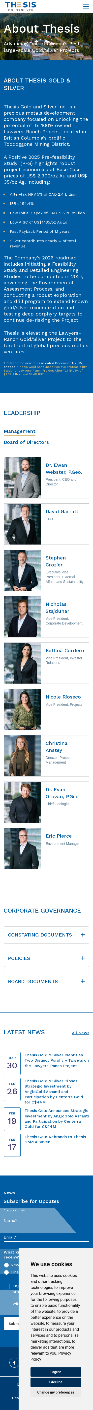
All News (80, 1032)
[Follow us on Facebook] (14, 1363)
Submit (15, 1324)
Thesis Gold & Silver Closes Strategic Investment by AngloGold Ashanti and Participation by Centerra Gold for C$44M (54, 1091)
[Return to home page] (20, 6)
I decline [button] (55, 1382)
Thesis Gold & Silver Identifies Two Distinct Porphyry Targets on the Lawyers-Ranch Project (57, 1060)
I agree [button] (55, 1372)
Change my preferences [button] (55, 1392)
